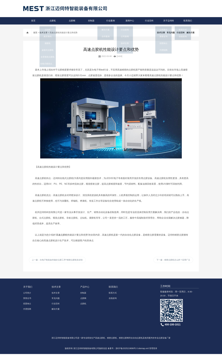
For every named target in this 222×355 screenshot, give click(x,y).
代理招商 (27, 310)
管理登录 (153, 349)
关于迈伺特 (168, 21)
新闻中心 (129, 21)
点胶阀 (71, 21)
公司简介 (27, 294)
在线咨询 (113, 299)
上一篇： (57, 260)
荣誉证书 (27, 299)
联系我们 (187, 21)
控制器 (91, 21)
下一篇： (173, 260)
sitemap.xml (143, 349)
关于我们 (27, 288)
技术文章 (43, 32)
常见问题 (171, 32)
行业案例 (110, 21)
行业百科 (149, 21)
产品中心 (84, 288)
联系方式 (113, 294)
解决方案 (191, 32)
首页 (33, 21)
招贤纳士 (27, 304)
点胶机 (52, 21)
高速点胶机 (61, 235)
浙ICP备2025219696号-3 (127, 349)
